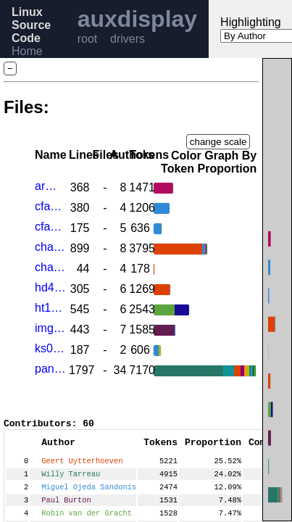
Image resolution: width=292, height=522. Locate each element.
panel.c (50, 368)
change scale (218, 141)
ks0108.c (50, 348)
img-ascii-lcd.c (50, 328)
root (88, 39)
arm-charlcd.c (50, 186)
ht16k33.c (50, 308)
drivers (127, 39)
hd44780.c (50, 287)
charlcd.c (50, 247)
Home (27, 51)
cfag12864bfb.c (50, 226)
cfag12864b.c (50, 206)
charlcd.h (50, 267)
